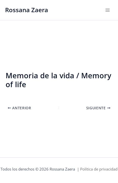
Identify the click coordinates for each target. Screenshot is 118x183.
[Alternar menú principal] (107, 10)
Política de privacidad (98, 169)
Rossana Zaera (26, 10)
